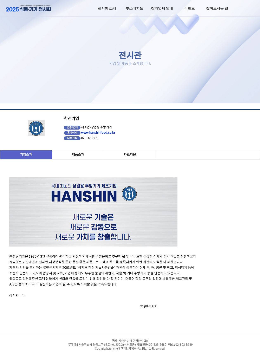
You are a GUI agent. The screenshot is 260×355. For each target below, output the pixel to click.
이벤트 (189, 8)
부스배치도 (134, 8)
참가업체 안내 (162, 8)
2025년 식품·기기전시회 (32, 8)
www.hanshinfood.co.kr (98, 132)
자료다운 (130, 155)
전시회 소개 (107, 8)
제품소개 (78, 155)
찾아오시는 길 (217, 8)
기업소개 (26, 155)
